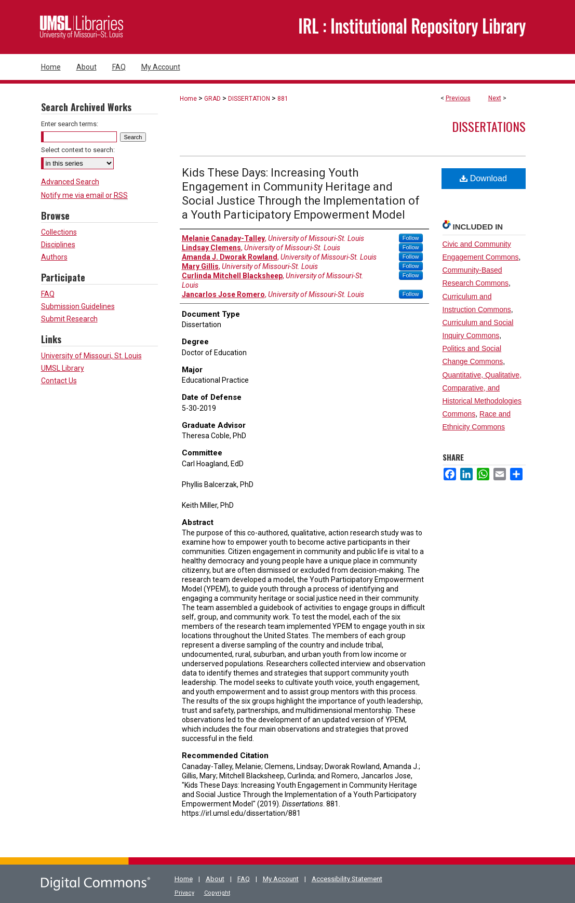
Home (188, 98)
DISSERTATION (249, 98)
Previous (458, 98)
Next (494, 98)
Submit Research (69, 319)
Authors (54, 257)
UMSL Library (62, 368)
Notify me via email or (84, 195)
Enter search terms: (69, 124)
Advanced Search (70, 182)
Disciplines (58, 244)
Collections (59, 232)
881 (282, 98)
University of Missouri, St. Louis (91, 356)
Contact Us (59, 380)
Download (483, 178)
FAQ (48, 294)
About (215, 879)
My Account (281, 879)
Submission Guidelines (78, 306)
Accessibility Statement (347, 879)
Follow (411, 238)
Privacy (184, 892)
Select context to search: (78, 150)
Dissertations (489, 126)
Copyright (217, 892)
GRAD (212, 98)
